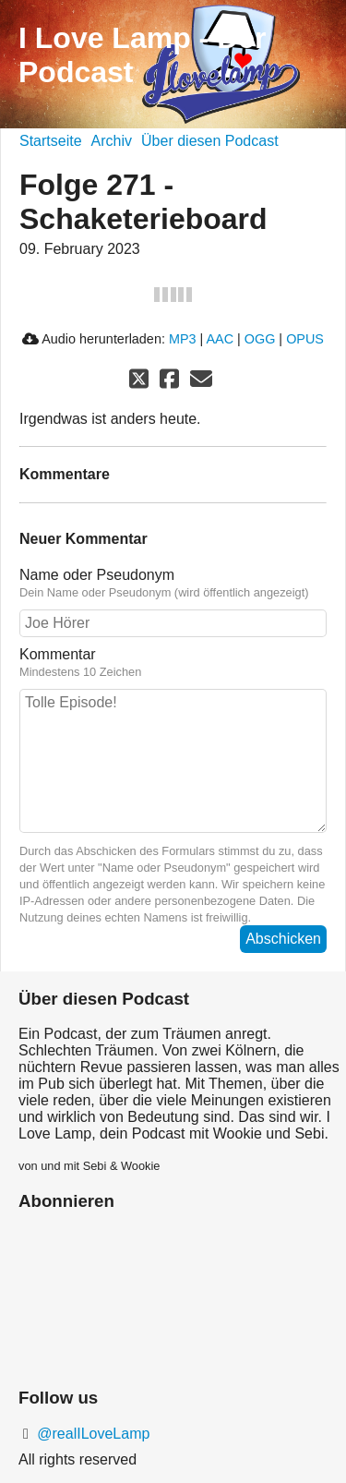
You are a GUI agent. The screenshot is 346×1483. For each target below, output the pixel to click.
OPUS (305, 339)
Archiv (111, 141)
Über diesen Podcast (210, 141)
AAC (219, 339)
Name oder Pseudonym (173, 583)
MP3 (183, 339)
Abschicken (283, 938)
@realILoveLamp (91, 1433)
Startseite (50, 141)
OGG (260, 339)
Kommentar (173, 663)
